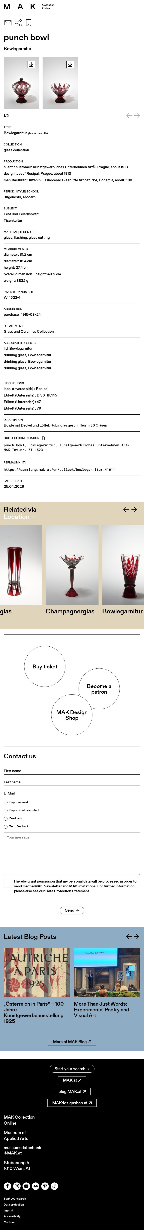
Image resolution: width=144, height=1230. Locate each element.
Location (16, 516)
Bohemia (106, 180)
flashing (20, 237)
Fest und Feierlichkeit (21, 214)
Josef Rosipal (27, 173)
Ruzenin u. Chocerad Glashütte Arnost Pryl (62, 180)
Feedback (15, 818)
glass (8, 237)
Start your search (72, 1069)
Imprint (8, 1211)
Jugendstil (12, 197)
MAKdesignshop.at (72, 1103)
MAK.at (72, 1080)
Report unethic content (24, 810)
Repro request (18, 802)
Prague (103, 167)
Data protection (14, 1205)
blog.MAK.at (72, 1092)
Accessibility (12, 1216)
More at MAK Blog (72, 1050)
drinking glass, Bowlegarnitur (27, 355)
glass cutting (39, 237)
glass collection (16, 150)
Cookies (9, 1222)
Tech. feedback (18, 826)
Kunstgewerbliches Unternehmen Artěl (64, 167)
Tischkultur (13, 220)
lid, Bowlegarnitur (18, 348)
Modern (29, 197)
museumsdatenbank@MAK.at (24, 1151)
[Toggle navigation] (134, 6)
